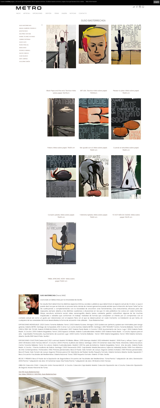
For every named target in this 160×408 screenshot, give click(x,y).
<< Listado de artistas (80, 386)
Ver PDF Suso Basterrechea (29, 315)
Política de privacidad (42, 400)
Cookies (53, 400)
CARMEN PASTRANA (24, 39)
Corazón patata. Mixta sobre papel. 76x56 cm (61, 173)
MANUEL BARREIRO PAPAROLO (27, 28)
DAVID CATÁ (22, 42)
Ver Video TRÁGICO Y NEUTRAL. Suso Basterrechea (37, 318)
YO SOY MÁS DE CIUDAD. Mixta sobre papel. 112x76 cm (126, 173)
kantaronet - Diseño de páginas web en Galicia (133, 404)
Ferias (57, 13)
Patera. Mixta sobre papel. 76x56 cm (61, 119)
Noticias (73, 13)
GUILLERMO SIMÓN (24, 61)
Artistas (26, 13)
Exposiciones (37, 13)
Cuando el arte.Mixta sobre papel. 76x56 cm (126, 120)
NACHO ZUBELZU (24, 53)
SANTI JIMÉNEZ (23, 59)
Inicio (18, 13)
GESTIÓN (48, 13)
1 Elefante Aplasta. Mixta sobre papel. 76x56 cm (94, 173)
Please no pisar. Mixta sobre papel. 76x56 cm (126, 70)
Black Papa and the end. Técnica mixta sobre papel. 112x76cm (61, 70)
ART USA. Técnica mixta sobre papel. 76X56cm (93, 70)
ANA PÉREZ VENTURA (25, 34)
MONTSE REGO (23, 31)
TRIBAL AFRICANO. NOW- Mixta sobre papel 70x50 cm (61, 223)
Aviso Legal (30, 400)
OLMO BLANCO (23, 56)
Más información (91, 1)
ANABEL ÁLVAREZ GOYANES (27, 36)
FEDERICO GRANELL (24, 50)
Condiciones (20, 400)
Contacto (83, 13)
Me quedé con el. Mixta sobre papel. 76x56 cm (93, 120)
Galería (64, 13)
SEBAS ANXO (22, 48)
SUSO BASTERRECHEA (25, 25)
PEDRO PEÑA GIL (24, 45)
